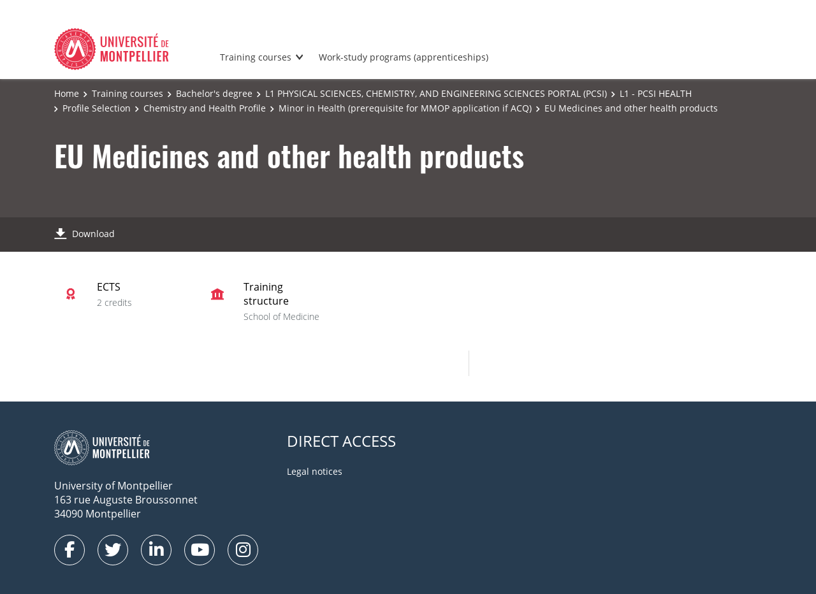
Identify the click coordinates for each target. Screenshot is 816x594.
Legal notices (314, 471)
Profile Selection (96, 108)
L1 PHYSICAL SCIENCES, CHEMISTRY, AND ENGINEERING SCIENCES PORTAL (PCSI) (436, 93)
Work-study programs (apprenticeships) (403, 57)
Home (66, 93)
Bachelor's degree (214, 93)
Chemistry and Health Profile (204, 108)
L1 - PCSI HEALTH (656, 93)
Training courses (255, 57)
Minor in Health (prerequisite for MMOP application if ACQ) (405, 108)
